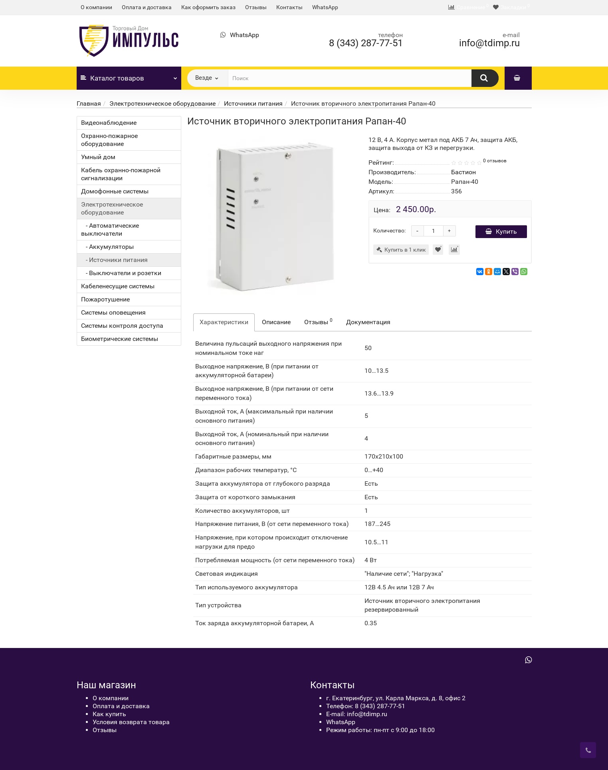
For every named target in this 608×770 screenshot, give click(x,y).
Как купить (109, 714)
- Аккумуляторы (107, 246)
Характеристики (224, 322)
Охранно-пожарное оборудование (109, 140)
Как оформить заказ (208, 7)
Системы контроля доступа (122, 325)
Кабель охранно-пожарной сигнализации (120, 174)
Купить (501, 231)
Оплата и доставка (147, 7)
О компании (96, 7)
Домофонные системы (115, 191)
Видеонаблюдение (109, 122)
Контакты (289, 7)
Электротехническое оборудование (162, 103)
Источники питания (253, 103)
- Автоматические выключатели (110, 229)
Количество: (389, 230)
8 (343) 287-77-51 (366, 43)
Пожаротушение (105, 299)
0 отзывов (495, 160)
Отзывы (256, 7)
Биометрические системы (119, 339)
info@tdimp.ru (489, 43)
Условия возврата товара (131, 722)
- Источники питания (114, 260)
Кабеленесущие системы (117, 286)
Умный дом (98, 157)
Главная (89, 103)
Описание (276, 322)
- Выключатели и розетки (121, 273)
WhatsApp (325, 7)
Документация (368, 322)
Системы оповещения (113, 312)
